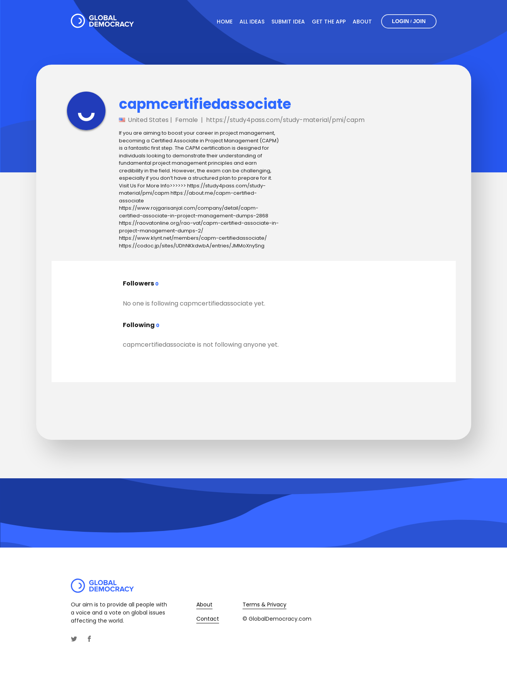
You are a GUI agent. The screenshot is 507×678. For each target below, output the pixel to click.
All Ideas (251, 21)
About (362, 21)
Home (225, 21)
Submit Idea (288, 21)
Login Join (409, 21)
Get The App (329, 21)
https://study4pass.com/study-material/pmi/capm (285, 119)
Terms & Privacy (264, 604)
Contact (207, 619)
